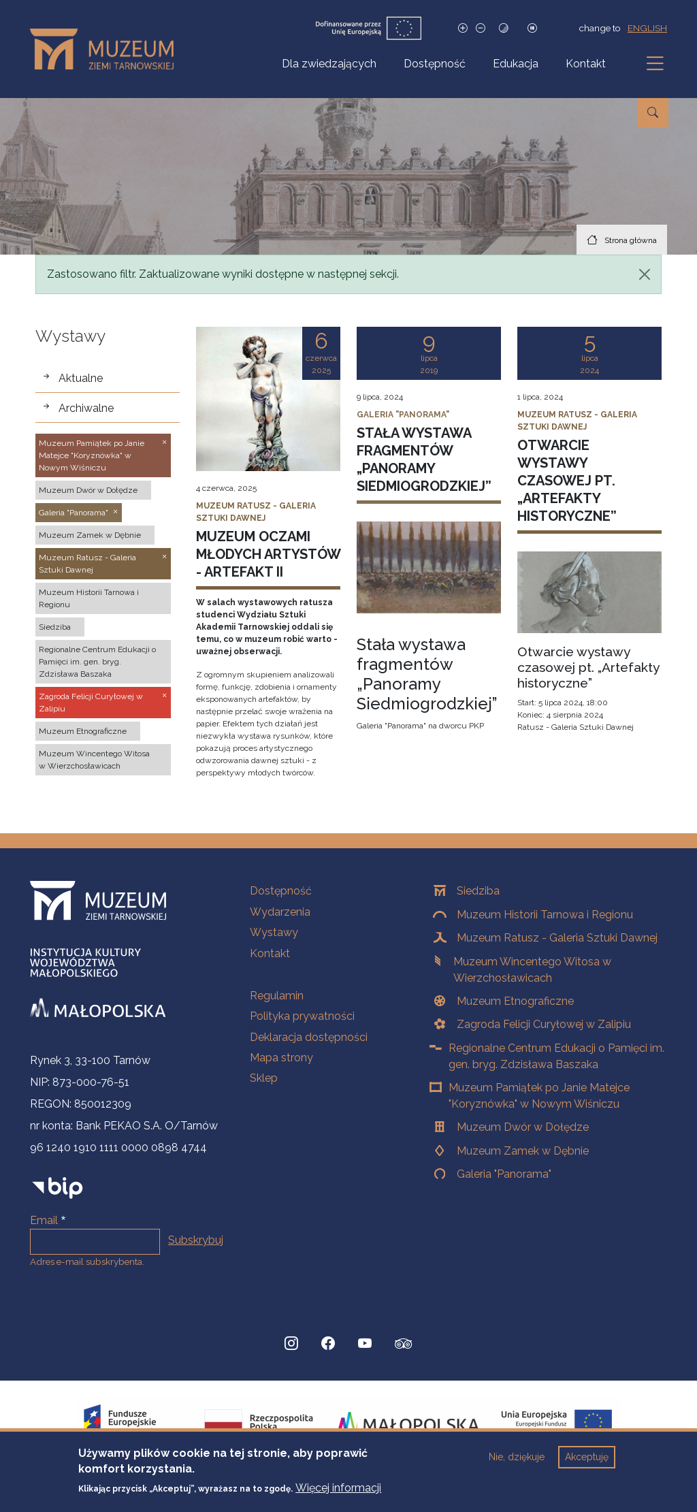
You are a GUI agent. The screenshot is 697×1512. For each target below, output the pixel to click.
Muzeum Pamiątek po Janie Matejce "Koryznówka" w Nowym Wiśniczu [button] (91, 455)
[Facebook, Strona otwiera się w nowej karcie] (328, 1343)
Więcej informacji (338, 1489)
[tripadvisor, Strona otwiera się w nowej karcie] (404, 1345)
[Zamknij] (644, 274)
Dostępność (435, 63)
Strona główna (630, 240)
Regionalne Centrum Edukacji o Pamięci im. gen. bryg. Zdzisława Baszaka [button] (97, 662)
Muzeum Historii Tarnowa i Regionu (545, 914)
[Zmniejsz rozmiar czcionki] (480, 28)
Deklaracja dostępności (309, 1037)
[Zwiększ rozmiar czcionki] (463, 28)
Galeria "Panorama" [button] (73, 512)
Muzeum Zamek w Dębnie (523, 1150)
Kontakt (586, 63)
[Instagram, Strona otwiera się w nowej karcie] (291, 1343)
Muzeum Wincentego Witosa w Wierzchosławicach (532, 969)
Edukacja (515, 63)
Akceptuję (587, 1458)
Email (44, 1220)
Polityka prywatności (302, 1016)
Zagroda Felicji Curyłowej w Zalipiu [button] (91, 702)
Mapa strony (281, 1057)
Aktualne (81, 378)
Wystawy (274, 932)
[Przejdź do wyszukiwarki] (652, 113)
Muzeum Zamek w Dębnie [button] (90, 535)
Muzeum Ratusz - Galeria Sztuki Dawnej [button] (87, 564)
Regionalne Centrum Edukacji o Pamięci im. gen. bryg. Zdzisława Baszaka (556, 1056)
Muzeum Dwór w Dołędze (523, 1127)
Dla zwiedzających (329, 63)
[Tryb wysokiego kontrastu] (504, 28)
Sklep (264, 1078)
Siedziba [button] (55, 627)
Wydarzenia (280, 911)
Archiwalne (86, 408)
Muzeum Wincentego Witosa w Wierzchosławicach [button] (94, 760)
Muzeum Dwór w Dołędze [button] (88, 490)
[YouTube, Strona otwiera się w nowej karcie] (365, 1343)
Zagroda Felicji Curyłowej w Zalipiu (544, 1024)
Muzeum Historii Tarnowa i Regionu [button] (89, 598)
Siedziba (478, 890)
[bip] (57, 1187)
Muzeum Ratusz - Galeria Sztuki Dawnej (557, 937)
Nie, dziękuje (517, 1458)
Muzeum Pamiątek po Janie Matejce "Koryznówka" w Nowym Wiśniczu (539, 1095)
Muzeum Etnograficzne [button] (83, 731)
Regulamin (277, 995)
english (647, 27)
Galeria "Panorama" (504, 1174)
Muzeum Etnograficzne (515, 1001)
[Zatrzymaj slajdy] (532, 28)
